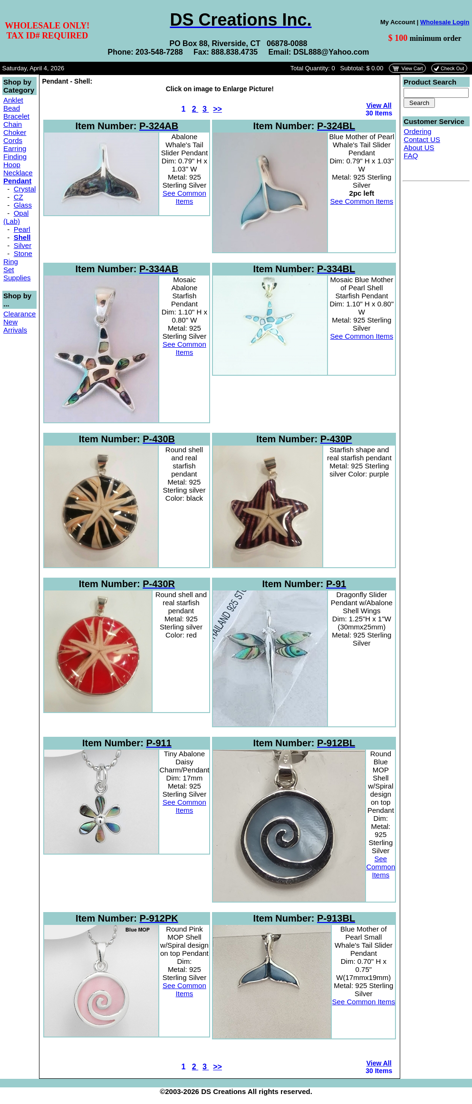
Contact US (422, 139)
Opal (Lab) (16, 217)
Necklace (18, 173)
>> (217, 109)
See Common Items (184, 197)
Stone (23, 253)
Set (8, 270)
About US (419, 147)
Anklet (13, 100)
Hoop (11, 165)
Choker (14, 132)
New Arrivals (15, 326)
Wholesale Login (444, 22)
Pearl (22, 229)
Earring (14, 148)
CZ (18, 197)
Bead (11, 108)
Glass (23, 205)
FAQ (411, 156)
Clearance (19, 314)
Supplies (17, 278)
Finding (15, 156)
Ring (10, 261)
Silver (23, 245)
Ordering (417, 131)
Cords (12, 140)
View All (379, 105)
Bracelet (16, 116)
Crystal (25, 189)
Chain (12, 124)
